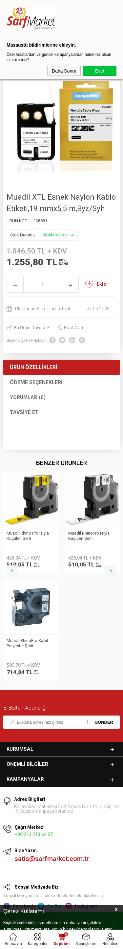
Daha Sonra (64, 71)
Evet (99, 71)
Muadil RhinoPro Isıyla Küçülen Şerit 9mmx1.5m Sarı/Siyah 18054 (91, 536)
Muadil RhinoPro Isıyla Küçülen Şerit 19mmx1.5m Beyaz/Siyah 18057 (30, 536)
